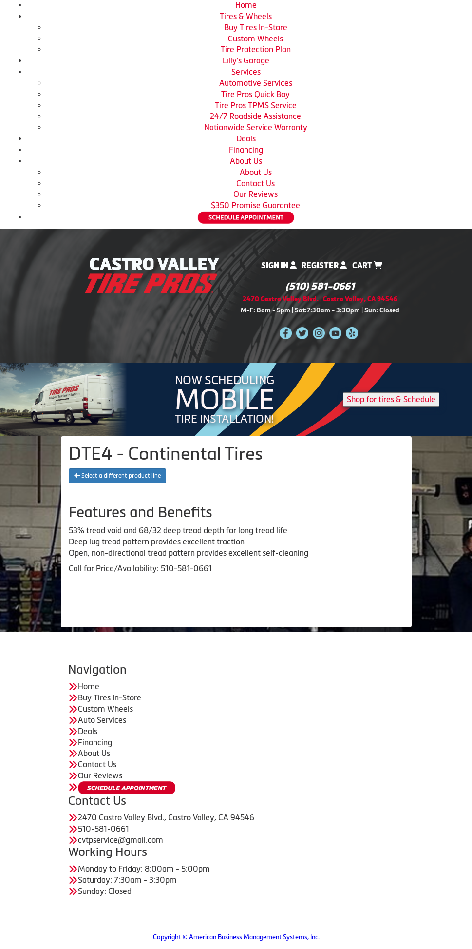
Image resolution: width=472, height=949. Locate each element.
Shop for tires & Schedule (391, 399)
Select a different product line (117, 475)
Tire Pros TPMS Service (256, 105)
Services (246, 71)
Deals (246, 138)
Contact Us (255, 183)
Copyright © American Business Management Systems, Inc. (236, 937)
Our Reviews (255, 194)
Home (246, 4)
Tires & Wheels (246, 16)
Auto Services (102, 720)
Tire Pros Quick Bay (255, 94)
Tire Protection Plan (256, 49)
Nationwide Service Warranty (255, 127)
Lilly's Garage (246, 60)
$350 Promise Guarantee (255, 205)
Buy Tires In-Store (255, 27)
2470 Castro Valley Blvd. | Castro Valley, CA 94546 (320, 299)
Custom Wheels (255, 38)
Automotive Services (255, 82)
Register (324, 265)
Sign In (279, 265)
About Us (246, 160)
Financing (246, 149)
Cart (367, 265)
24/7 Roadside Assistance (255, 116)
